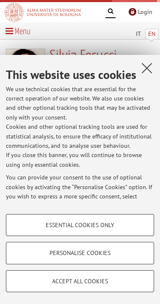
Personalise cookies (80, 253)
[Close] (147, 68)
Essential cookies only (80, 225)
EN (151, 34)
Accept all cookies (80, 281)
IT (138, 34)
